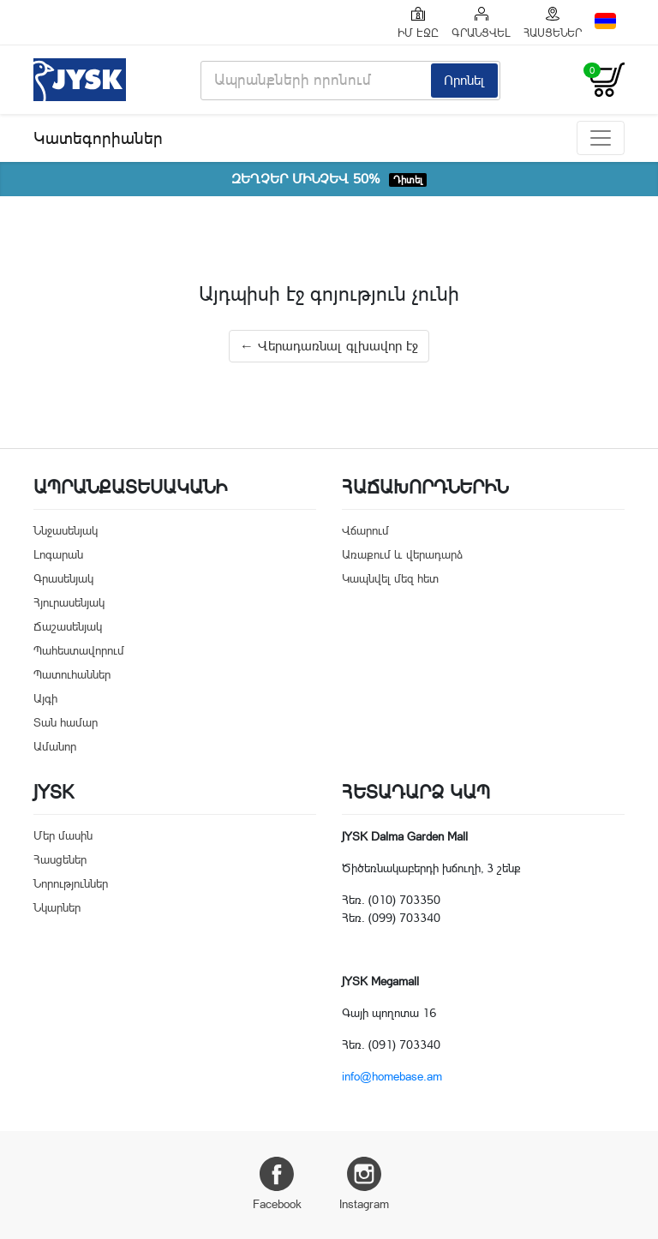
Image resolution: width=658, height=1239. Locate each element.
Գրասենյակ (63, 578)
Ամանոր (54, 746)
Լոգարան (58, 554)
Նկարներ (57, 907)
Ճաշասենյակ (67, 626)
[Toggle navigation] (601, 138)
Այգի (45, 698)
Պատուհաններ (72, 674)
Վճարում (365, 530)
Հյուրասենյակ (69, 602)
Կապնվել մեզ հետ (390, 578)
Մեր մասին (63, 835)
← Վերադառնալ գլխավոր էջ (329, 345)
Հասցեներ (60, 859)
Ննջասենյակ (65, 530)
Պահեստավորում (78, 650)
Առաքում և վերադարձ (402, 554)
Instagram (364, 1184)
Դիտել (407, 180)
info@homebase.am (392, 1076)
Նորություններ (70, 883)
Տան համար (65, 722)
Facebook (277, 1184)
